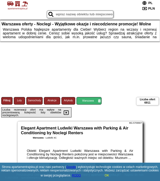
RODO (76, 175)
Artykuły (68, 100)
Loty (19, 100)
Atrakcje (51, 100)
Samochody (34, 100)
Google (71, 167)
